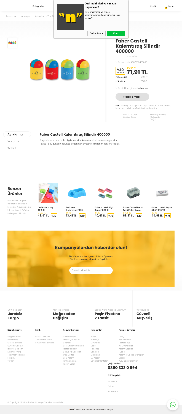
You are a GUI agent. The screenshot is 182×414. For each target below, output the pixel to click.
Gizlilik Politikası (14, 342)
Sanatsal (95, 351)
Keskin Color (69, 363)
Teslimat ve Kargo (16, 354)
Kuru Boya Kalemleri (128, 360)
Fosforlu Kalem (70, 348)
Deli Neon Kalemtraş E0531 (74, 208)
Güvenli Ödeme (15, 345)
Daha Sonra (96, 33)
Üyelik (150, 6)
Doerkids (67, 342)
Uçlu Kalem (68, 357)
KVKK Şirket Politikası (44, 342)
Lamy (121, 336)
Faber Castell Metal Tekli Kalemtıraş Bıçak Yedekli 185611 (133, 208)
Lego (93, 345)
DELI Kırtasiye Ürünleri (73, 345)
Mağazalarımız (14, 336)
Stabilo (122, 357)
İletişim (11, 357)
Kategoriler (38, 6)
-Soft (72, 409)
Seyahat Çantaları (99, 360)
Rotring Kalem (69, 360)
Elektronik (95, 354)
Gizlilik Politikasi (42, 336)
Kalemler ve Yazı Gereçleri (131, 354)
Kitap (93, 336)
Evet (115, 33)
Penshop (95, 348)
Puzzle (122, 351)
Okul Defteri (68, 354)
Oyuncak (95, 342)
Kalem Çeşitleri (126, 348)
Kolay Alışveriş (14, 351)
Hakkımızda (12, 339)
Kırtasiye (95, 339)
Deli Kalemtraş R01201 (45, 208)
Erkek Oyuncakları (71, 339)
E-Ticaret (80, 409)
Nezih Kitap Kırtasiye (17, 6)
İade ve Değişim (15, 348)
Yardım (10, 360)
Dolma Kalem (69, 336)
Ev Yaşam (95, 357)
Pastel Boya (124, 342)
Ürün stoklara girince (132, 88)
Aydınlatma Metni (43, 339)
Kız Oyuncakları (126, 345)
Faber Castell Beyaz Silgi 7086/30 (161, 208)
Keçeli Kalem (125, 339)
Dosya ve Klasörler (72, 351)
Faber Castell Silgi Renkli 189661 (104, 208)
